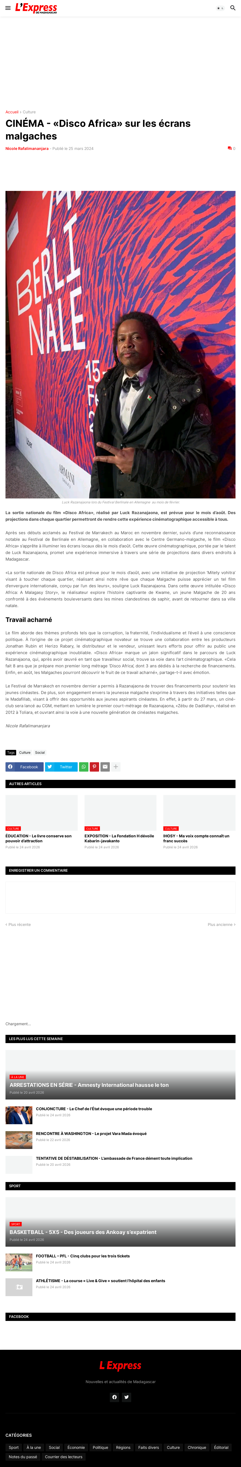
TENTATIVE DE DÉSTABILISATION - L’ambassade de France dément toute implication (114, 1158)
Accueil (11, 112)
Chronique (197, 1447)
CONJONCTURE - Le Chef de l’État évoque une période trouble (94, 1108)
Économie (76, 1447)
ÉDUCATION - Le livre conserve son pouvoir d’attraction (38, 838)
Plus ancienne (220, 924)
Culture (29, 112)
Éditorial (221, 1447)
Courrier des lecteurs (63, 1456)
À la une (34, 1447)
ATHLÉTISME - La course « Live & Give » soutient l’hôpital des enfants (100, 1280)
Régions (123, 1447)
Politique (100, 1447)
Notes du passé (23, 1456)
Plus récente (20, 924)
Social (40, 752)
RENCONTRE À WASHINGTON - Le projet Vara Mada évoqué (91, 1133)
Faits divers (148, 1447)
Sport (14, 1447)
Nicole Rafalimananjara (27, 148)
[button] (7, 8)
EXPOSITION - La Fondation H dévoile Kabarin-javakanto (119, 838)
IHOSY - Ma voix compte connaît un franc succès (196, 838)
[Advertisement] (120, 63)
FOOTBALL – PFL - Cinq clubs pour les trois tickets (83, 1256)
